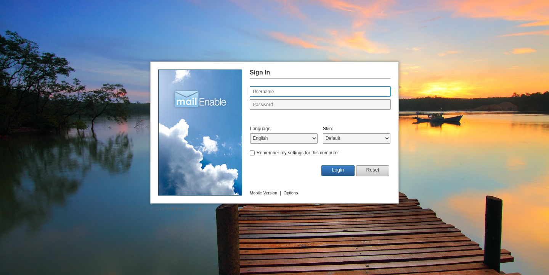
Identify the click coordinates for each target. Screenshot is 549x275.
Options (291, 193)
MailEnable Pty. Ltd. (183, 208)
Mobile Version (263, 193)
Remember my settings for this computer (298, 152)
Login (338, 170)
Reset (372, 170)
